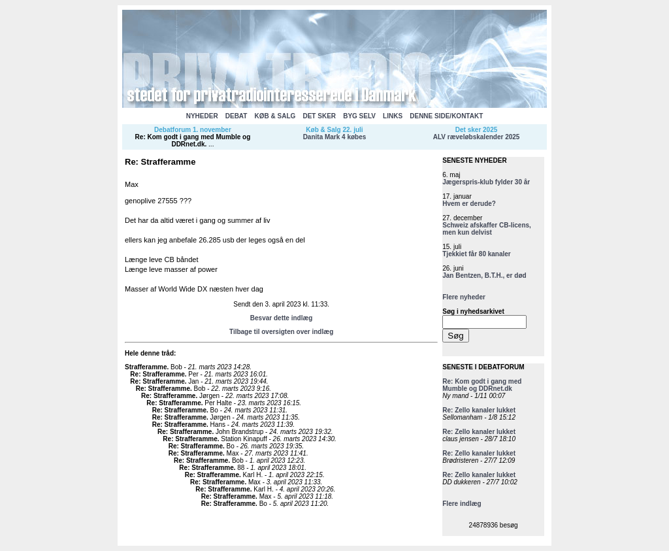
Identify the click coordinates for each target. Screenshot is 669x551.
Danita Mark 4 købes (335, 137)
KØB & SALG (275, 116)
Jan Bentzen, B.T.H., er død (484, 275)
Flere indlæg (461, 503)
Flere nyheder (463, 297)
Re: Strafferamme (157, 374)
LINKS (392, 116)
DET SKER (319, 116)
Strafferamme (146, 367)
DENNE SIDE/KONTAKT (446, 116)
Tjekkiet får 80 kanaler (476, 254)
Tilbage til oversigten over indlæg (281, 331)
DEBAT (236, 116)
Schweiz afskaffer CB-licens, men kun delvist (486, 229)
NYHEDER (202, 116)
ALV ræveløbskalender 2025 (476, 137)
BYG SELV (359, 116)
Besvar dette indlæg (281, 318)
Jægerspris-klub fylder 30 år (486, 182)
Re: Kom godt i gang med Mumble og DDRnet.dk (193, 140)
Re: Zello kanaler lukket (478, 410)
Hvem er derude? (469, 203)
